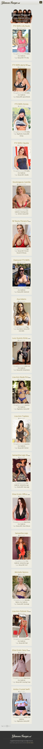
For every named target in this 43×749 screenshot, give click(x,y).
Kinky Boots (26, 370)
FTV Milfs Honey (21, 104)
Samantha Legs (24, 485)
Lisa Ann (27, 405)
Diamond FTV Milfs (21, 260)
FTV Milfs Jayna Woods (21, 65)
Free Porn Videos (30, 742)
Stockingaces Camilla (21, 182)
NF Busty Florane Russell (22, 221)
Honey (21, 136)
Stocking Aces (24, 212)
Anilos (26, 717)
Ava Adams (21, 299)
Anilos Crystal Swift (21, 689)
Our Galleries (21, 56)
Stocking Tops (26, 682)
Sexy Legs (26, 487)
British (20, 214)
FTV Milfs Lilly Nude (21, 26)
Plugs (27, 249)
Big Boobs (20, 134)
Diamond (26, 292)
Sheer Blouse (26, 526)
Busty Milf (20, 58)
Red (26, 643)
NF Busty (23, 253)
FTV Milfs (27, 54)
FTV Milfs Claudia (21, 143)
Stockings (26, 604)
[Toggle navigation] (40, 2)
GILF (26, 565)
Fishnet (26, 448)
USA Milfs (21, 331)
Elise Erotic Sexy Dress (21, 650)
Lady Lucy (27, 366)
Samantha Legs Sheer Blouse (24, 455)
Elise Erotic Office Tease (22, 494)
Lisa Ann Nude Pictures (22, 377)
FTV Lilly (26, 58)
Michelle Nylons (21, 572)
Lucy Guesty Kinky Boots (22, 338)
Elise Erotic (27, 522)
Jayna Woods (26, 97)
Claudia (26, 175)
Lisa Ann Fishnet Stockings (23, 611)
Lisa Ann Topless (21, 416)
